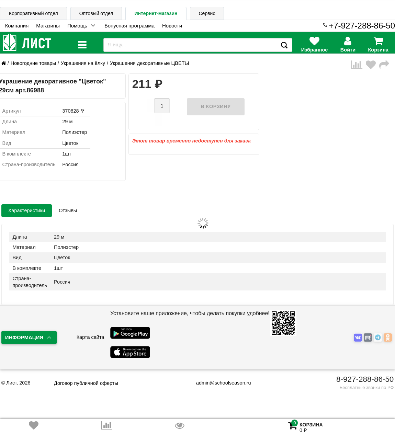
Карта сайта (90, 337)
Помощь (77, 25)
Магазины (48, 25)
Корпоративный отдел (33, 13)
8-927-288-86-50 (365, 379)
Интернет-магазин (155, 13)
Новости (172, 25)
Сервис (207, 13)
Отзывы (68, 210)
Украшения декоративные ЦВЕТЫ (149, 63)
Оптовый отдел (96, 13)
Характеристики (26, 210)
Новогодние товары (33, 63)
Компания (17, 25)
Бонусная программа (129, 25)
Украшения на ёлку (83, 63)
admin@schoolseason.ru (219, 383)
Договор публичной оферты (86, 383)
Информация (24, 337)
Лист (11, 383)
